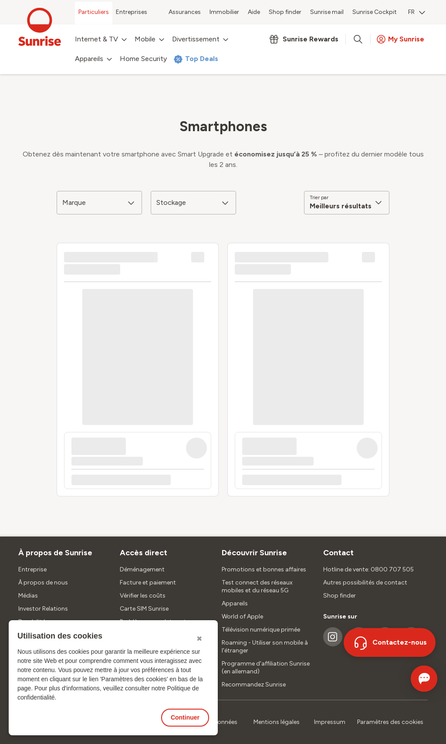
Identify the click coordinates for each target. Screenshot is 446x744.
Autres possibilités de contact (365, 582)
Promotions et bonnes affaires (264, 569)
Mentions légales (276, 722)
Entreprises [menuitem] (131, 12)
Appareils (235, 603)
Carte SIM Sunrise (144, 608)
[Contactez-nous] (390, 642)
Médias (28, 595)
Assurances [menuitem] (185, 12)
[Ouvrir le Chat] (411, 679)
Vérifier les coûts (143, 595)
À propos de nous (43, 582)
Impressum (329, 722)
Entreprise (32, 569)
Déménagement (142, 569)
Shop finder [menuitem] (285, 12)
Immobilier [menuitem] (224, 12)
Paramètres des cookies (390, 722)
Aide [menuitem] (254, 12)
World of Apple (242, 616)
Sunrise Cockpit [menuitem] (374, 12)
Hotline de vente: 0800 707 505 (368, 569)
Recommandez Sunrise (254, 684)
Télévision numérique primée (261, 629)
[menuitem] (416, 13)
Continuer (185, 717)
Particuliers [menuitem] (93, 12)
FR (416, 12)
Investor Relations (43, 608)
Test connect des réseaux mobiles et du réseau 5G (257, 586)
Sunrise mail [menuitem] (327, 12)
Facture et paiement (148, 582)
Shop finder (339, 595)
